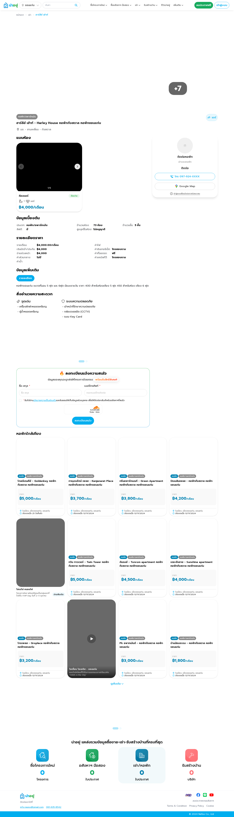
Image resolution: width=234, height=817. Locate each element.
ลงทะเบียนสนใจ (83, 421)
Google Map (185, 186)
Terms (98, 412)
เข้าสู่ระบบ (221, 5)
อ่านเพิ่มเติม (59, 594)
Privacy (92, 412)
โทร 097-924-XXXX (185, 176)
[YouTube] (211, 795)
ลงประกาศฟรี (203, 5)
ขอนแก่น (30, 5)
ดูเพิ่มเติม (117, 684)
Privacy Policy (196, 806)
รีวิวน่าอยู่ (165, 5)
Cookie (210, 806)
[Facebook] (198, 795)
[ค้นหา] (59, 5)
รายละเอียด (25, 278)
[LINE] (205, 795)
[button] (61, 5)
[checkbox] (20, 400)
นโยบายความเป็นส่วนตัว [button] (44, 400)
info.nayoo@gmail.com (32, 807)
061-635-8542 (53, 807)
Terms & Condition (177, 806)
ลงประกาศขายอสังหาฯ (203, 800)
